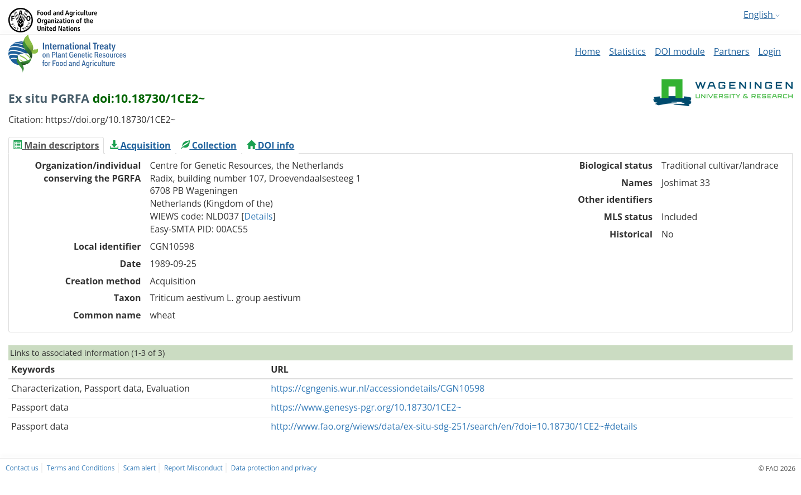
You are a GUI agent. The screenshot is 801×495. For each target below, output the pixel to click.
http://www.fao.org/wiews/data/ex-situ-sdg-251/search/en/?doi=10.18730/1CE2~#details (454, 426)
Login (769, 51)
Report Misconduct (193, 467)
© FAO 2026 (777, 468)
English (762, 14)
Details (258, 216)
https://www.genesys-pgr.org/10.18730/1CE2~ (366, 407)
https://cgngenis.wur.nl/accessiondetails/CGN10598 (378, 388)
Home (587, 51)
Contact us (22, 467)
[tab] (56, 145)
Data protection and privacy (273, 467)
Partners (732, 51)
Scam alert (139, 467)
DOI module (680, 51)
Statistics (627, 51)
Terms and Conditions (81, 467)
